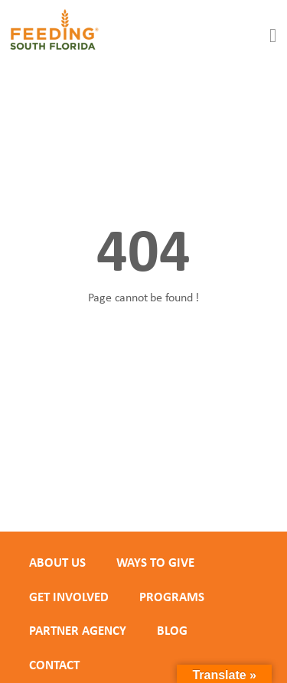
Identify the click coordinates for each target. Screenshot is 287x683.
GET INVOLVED (69, 596)
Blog (172, 630)
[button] (273, 35)
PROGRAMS (171, 596)
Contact (54, 664)
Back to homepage (144, 350)
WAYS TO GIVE (155, 562)
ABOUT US (57, 562)
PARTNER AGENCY (77, 630)
